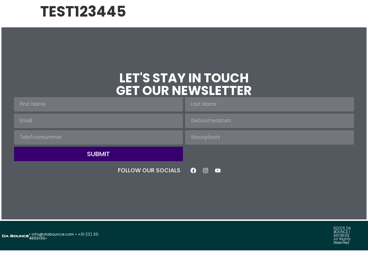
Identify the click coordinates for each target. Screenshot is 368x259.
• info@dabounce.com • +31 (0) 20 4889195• (63, 236)
